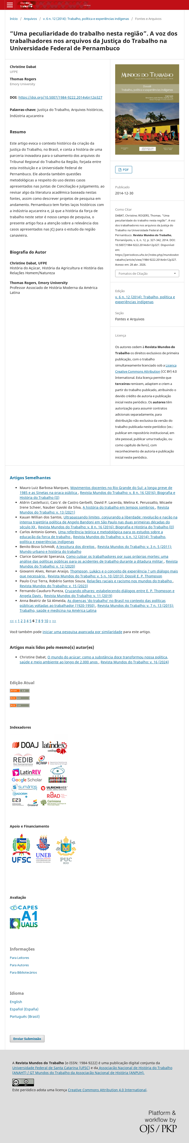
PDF (125, 169)
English (16, 1001)
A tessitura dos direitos (75, 546)
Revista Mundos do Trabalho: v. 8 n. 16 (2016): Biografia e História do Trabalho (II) (106, 527)
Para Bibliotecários (23, 972)
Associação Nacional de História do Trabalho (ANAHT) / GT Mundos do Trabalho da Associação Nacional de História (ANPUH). (92, 1070)
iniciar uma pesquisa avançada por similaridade (82, 631)
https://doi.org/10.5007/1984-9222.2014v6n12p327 (60, 97)
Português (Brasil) (25, 1016)
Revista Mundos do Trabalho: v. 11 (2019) (78, 595)
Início (14, 18)
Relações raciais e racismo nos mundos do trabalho (130, 581)
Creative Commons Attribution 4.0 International (107, 1090)
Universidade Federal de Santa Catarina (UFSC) (51, 1067)
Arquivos (30, 18)
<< (12, 620)
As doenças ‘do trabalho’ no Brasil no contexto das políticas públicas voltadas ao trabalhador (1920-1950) (93, 603)
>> (54, 620)
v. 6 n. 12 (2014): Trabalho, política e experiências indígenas (86, 18)
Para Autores (19, 965)
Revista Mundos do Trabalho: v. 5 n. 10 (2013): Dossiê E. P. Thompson (105, 576)
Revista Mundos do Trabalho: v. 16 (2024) (135, 662)
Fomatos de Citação (133, 273)
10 (46, 620)
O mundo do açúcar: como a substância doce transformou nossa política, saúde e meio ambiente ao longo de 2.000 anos (94, 659)
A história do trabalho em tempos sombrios (119, 507)
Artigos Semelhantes (30, 477)
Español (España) (24, 1009)
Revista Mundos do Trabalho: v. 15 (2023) (54, 586)
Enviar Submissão (27, 1038)
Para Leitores (19, 957)
